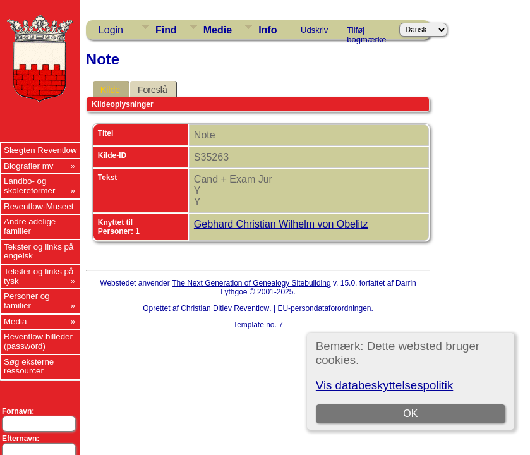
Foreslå (152, 90)
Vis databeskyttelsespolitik (384, 385)
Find (166, 30)
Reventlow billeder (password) (38, 341)
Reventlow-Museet (38, 206)
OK (410, 413)
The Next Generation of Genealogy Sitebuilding (251, 283)
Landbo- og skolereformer (29, 185)
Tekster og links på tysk (38, 276)
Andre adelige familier (30, 226)
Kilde (110, 90)
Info (267, 30)
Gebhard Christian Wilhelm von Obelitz (281, 224)
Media (15, 321)
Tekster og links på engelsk (38, 251)
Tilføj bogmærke (366, 32)
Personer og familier (27, 300)
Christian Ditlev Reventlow (225, 308)
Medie (217, 30)
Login (111, 30)
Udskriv (314, 30)
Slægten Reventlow (40, 150)
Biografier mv (29, 166)
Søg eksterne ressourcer (29, 366)
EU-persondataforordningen (324, 308)
